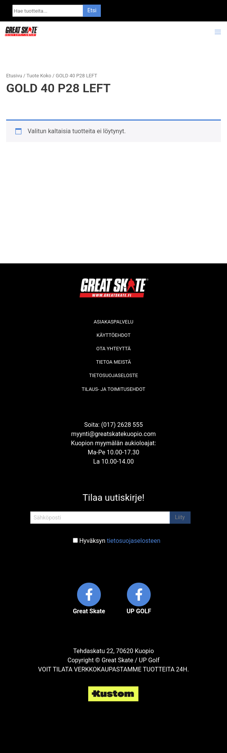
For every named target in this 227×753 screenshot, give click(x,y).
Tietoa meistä (113, 362)
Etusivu (14, 75)
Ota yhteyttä (113, 348)
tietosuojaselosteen (134, 540)
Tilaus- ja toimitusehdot (113, 389)
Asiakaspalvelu (113, 322)
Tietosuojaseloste (113, 375)
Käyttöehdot (114, 335)
